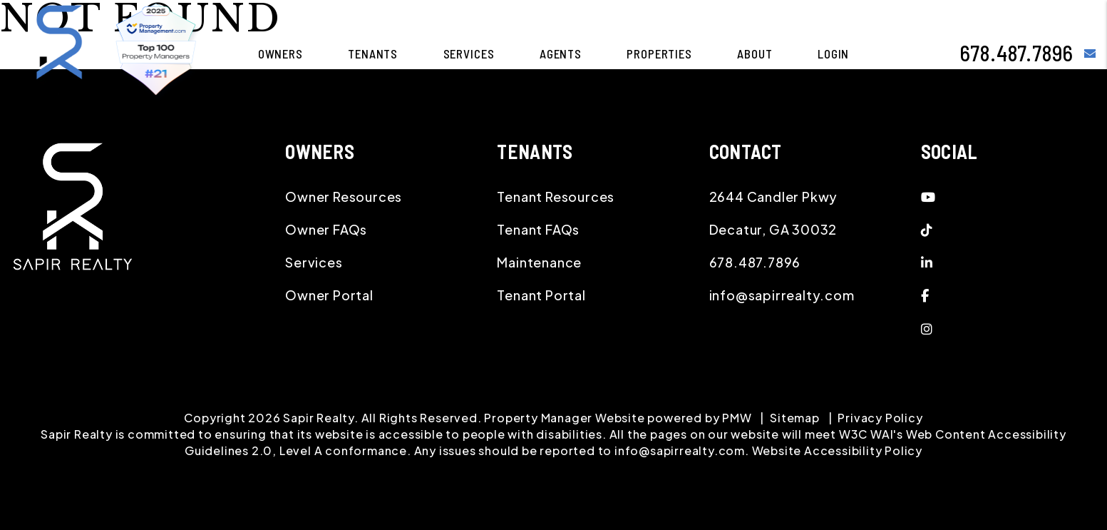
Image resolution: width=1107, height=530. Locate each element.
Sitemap (795, 417)
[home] (59, 51)
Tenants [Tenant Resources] (373, 53)
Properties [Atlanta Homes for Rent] (659, 53)
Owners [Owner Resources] (280, 53)
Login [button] (833, 53)
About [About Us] (754, 53)
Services (313, 262)
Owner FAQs (326, 229)
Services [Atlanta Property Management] (469, 53)
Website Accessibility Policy (837, 450)
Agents (561, 53)
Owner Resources (343, 196)
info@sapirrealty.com (782, 295)
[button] (1090, 53)
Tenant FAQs (538, 229)
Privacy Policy (880, 417)
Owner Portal (329, 295)
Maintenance (539, 262)
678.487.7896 (1016, 53)
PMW (736, 417)
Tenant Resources (555, 196)
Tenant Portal (541, 295)
